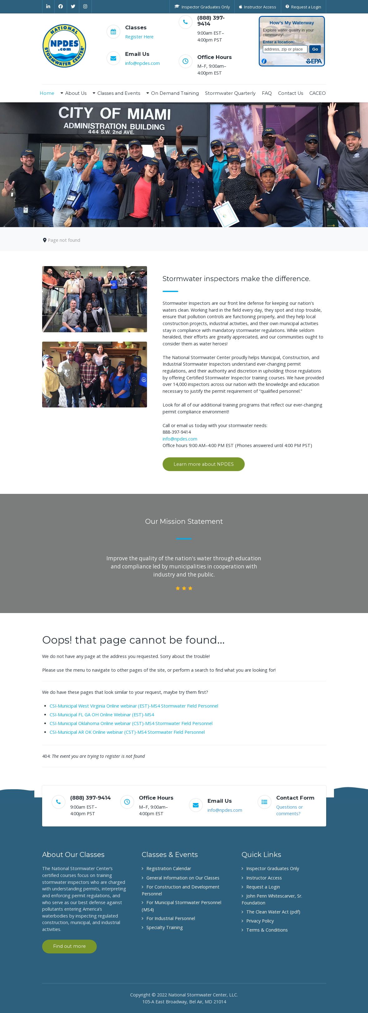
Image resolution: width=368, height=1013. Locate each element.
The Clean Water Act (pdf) (273, 912)
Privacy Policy (260, 921)
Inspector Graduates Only (272, 868)
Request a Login (263, 887)
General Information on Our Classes (182, 878)
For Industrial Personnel (170, 918)
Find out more (69, 946)
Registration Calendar (168, 868)
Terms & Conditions (267, 930)
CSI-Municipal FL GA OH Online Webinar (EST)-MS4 (102, 715)
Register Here (139, 37)
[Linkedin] (48, 6)
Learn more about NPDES (204, 464)
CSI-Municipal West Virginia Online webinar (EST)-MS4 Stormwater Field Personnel (134, 706)
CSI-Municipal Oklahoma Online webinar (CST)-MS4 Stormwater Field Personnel (131, 723)
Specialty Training (164, 927)
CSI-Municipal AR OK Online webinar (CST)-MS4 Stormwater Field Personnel (127, 732)
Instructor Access (264, 878)
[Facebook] (61, 6)
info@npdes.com (142, 63)
